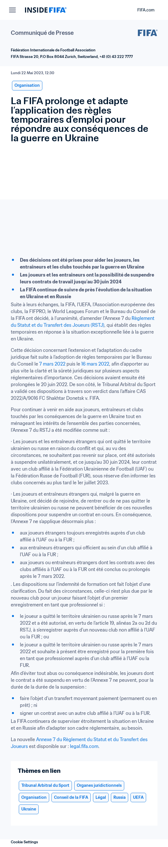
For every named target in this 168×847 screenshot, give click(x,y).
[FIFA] (46, 10)
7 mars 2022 (52, 364)
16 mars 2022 (95, 364)
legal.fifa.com (84, 746)
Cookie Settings (24, 842)
